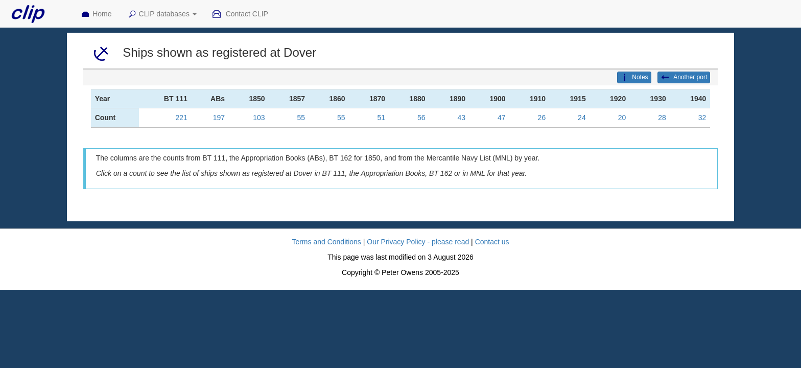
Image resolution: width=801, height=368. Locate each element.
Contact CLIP (240, 14)
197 (219, 117)
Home (96, 14)
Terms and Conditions (326, 242)
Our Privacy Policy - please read (418, 242)
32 (702, 117)
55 (301, 117)
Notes (634, 77)
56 (421, 117)
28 (662, 117)
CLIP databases (162, 14)
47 (502, 117)
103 (259, 117)
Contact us (492, 242)
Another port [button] (684, 77)
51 (382, 117)
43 (462, 117)
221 (181, 117)
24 (582, 117)
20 (622, 117)
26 (542, 117)
